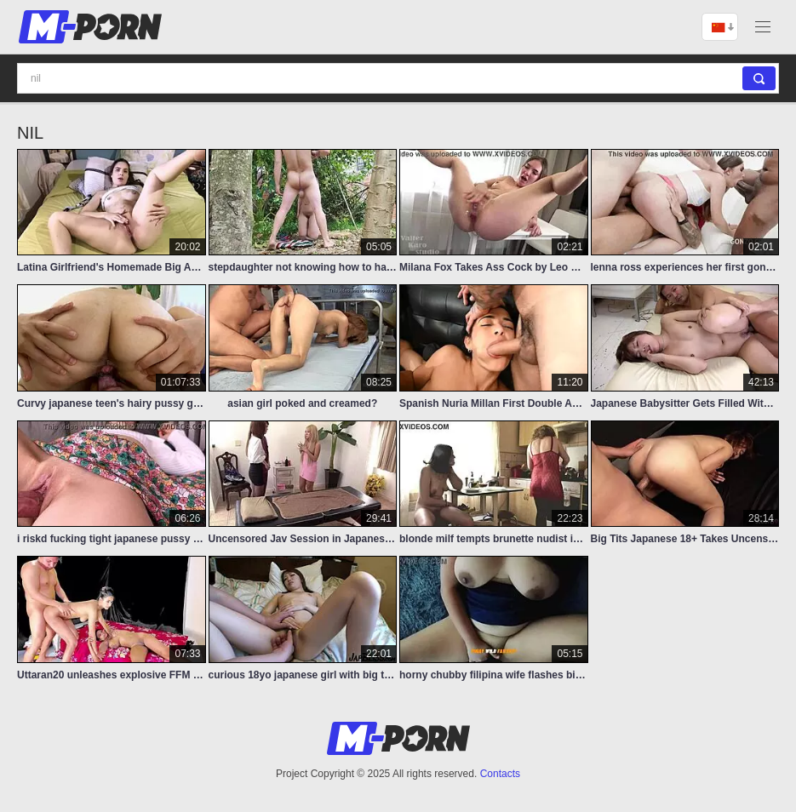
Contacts (500, 774)
